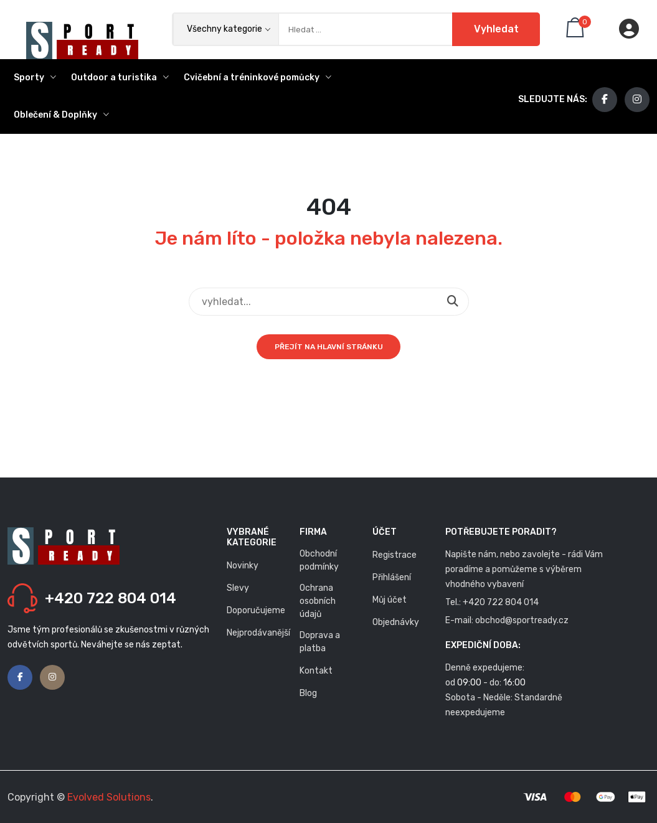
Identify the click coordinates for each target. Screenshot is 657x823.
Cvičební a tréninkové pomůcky (257, 77)
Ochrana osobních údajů (318, 601)
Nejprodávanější (258, 633)
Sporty (35, 77)
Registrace (394, 555)
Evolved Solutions (109, 797)
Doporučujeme (256, 610)
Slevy (238, 588)
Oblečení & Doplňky (61, 115)
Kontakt (316, 670)
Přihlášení (391, 577)
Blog (308, 693)
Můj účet (389, 600)
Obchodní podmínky (319, 560)
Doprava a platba (320, 642)
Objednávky (395, 622)
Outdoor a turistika (120, 77)
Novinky (242, 565)
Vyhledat (495, 29)
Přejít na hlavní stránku (329, 346)
